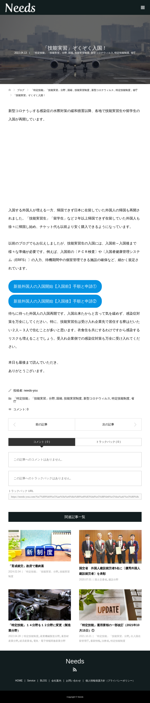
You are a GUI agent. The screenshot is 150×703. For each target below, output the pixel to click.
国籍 (70, 52)
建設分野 (113, 579)
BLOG (43, 680)
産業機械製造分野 (50, 636)
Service (31, 680)
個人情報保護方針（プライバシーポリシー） (110, 680)
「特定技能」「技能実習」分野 (49, 52)
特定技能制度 (121, 52)
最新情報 (95, 640)
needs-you (31, 390)
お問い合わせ (73, 680)
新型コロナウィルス (102, 52)
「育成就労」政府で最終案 (26, 566)
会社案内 (56, 680)
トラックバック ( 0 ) (108, 441)
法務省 (105, 640)
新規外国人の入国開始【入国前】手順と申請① (55, 286)
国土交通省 (101, 579)
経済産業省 (26, 640)
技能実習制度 (82, 52)
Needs (75, 661)
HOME (18, 680)
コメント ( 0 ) (41, 441)
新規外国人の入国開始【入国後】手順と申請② (55, 301)
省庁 (133, 52)
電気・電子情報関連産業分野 (49, 640)
